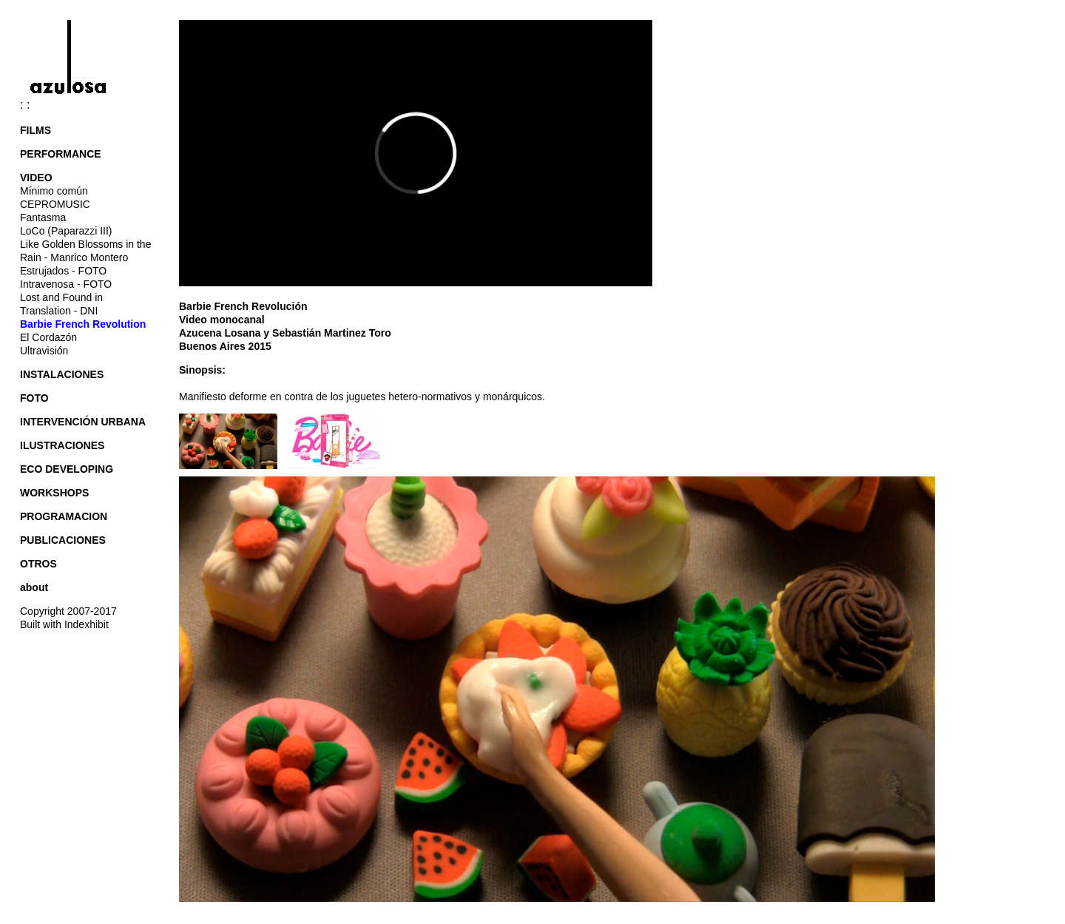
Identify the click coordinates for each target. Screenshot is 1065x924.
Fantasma (43, 217)
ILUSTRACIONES (62, 445)
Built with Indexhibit (64, 624)
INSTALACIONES (62, 374)
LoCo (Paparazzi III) (66, 231)
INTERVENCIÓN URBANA (83, 422)
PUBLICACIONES (63, 540)
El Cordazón (48, 337)
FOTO (34, 398)
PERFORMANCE (60, 154)
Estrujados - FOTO (63, 271)
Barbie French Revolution (83, 324)
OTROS (38, 564)
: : (75, 104)
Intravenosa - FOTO (66, 284)
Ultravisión (44, 351)
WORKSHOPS (54, 493)
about (34, 587)
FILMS (35, 130)
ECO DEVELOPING (66, 469)
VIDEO (36, 177)
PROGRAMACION (63, 516)
